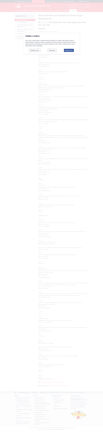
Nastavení (52, 53)
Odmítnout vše (35, 53)
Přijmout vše (68, 53)
